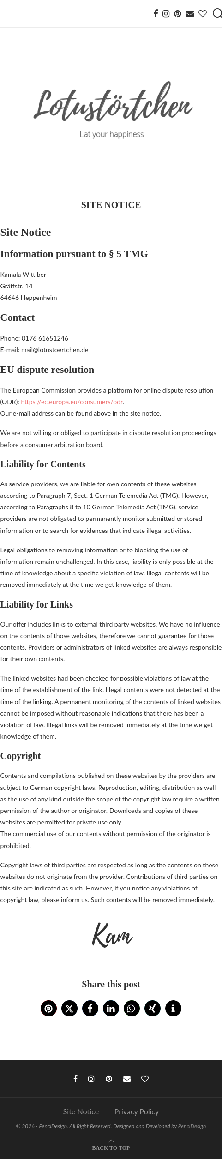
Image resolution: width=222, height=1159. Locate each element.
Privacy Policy (136, 1111)
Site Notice (81, 1111)
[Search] (217, 13)
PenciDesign (192, 1126)
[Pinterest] (177, 13)
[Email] (190, 13)
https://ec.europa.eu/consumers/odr (71, 402)
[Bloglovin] (202, 13)
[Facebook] (155, 13)
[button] (49, 1008)
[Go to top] (111, 1147)
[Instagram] (165, 13)
